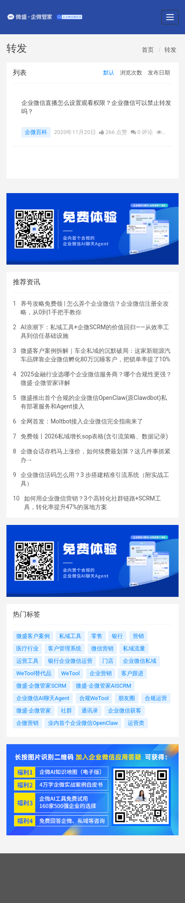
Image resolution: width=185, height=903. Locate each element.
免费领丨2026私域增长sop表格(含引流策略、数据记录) (94, 436)
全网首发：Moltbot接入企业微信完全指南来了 (82, 421)
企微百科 (36, 132)
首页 (148, 49)
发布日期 (159, 72)
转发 (170, 49)
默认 (108, 72)
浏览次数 (131, 72)
